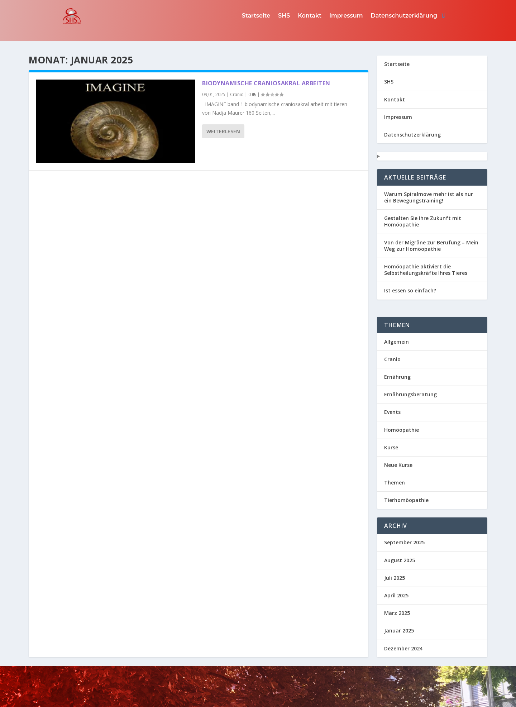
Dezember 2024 (403, 648)
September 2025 (404, 542)
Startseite (256, 15)
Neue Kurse (398, 465)
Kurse (391, 447)
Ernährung (397, 376)
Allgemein (396, 341)
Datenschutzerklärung (404, 15)
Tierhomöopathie (406, 500)
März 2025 (397, 613)
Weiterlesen (223, 131)
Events (392, 412)
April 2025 (396, 595)
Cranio (237, 94)
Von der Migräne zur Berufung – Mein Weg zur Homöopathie (431, 245)
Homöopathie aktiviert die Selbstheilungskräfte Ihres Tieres (425, 269)
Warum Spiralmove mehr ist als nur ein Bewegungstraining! (428, 197)
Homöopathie (401, 429)
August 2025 (399, 560)
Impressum (346, 15)
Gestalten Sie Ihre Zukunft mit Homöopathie (422, 221)
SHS (284, 15)
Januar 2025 (399, 630)
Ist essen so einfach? (410, 290)
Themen (394, 482)
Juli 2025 (394, 577)
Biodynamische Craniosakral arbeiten (266, 83)
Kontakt (309, 15)
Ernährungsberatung (410, 394)
